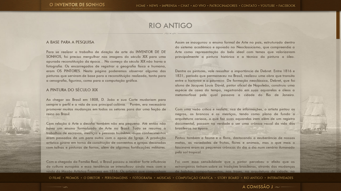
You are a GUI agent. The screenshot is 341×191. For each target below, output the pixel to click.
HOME (141, 6)
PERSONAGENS (116, 178)
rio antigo (253, 178)
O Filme (55, 178)
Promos (72, 178)
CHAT (185, 6)
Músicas (164, 178)
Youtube (268, 6)
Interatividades (280, 178)
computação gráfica (194, 178)
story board (228, 178)
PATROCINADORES (224, 6)
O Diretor (92, 178)
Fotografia (142, 178)
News (153, 6)
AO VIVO (199, 6)
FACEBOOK (287, 6)
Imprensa (169, 6)
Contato (249, 6)
